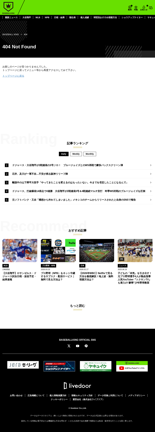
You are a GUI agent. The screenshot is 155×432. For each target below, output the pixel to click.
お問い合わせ (16, 395)
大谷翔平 (26, 17)
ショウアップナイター (132, 17)
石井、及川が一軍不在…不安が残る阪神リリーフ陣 (40, 174)
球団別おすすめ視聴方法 (105, 17)
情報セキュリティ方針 (82, 395)
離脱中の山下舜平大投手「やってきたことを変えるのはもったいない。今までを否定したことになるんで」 (70, 182)
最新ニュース (11, 17)
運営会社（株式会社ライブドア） (88, 399)
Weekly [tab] (76, 154)
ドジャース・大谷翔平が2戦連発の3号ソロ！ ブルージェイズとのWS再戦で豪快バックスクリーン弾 (67, 165)
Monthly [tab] (90, 154)
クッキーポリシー (59, 399)
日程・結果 (59, 17)
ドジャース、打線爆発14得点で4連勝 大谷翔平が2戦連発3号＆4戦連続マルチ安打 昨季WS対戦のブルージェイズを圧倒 (78, 191)
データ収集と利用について (110, 395)
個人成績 (84, 17)
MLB (38, 17)
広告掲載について (36, 395)
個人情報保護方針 (57, 395)
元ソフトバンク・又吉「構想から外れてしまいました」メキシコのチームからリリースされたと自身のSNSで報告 (74, 199)
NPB (47, 17)
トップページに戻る (13, 76)
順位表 (72, 17)
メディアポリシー (136, 395)
